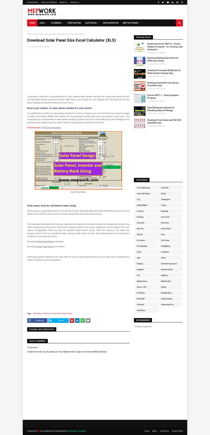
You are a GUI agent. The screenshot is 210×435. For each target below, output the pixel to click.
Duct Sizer (165, 217)
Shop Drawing (166, 299)
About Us (63, 2)
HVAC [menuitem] (42, 23)
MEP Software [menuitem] (130, 23)
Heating (140, 264)
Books (163, 194)
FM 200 (140, 234)
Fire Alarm (141, 240)
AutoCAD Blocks (143, 194)
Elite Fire (140, 229)
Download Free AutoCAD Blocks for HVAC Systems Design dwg (164, 71)
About (154, 431)
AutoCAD (165, 188)
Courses (140, 211)
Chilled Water (142, 205)
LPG (138, 275)
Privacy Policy (32, 2)
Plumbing (141, 293)
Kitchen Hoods (167, 270)
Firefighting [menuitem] (74, 23)
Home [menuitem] (32, 23)
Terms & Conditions (49, 2)
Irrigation (140, 270)
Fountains (165, 252)
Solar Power (38, 34)
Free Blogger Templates (76, 431)
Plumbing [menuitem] (56, 23)
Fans (163, 234)
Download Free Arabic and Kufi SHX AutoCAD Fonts (164, 121)
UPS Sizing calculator (51, 127)
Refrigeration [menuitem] (110, 23)
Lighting (164, 275)
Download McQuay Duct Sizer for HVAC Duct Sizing (163, 59)
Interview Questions (169, 264)
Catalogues (165, 199)
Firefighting (165, 246)
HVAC (163, 258)
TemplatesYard (48, 431)
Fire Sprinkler (142, 246)
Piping (163, 287)
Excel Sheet (57, 313)
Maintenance (142, 281)
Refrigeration (166, 293)
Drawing (140, 217)
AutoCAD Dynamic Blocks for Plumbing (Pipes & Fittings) (161, 109)
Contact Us (74, 2)
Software (140, 305)
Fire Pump (165, 240)
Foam (139, 252)
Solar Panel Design (45, 241)
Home (29, 34)
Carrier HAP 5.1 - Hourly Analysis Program (163, 96)
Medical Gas (166, 281)
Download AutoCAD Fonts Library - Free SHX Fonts (163, 84)
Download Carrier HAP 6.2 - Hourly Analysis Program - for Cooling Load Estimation (165, 47)
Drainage (164, 211)
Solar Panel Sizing (45, 246)
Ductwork (140, 223)
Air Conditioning (143, 188)
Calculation (37, 313)
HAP (138, 258)
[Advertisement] (130, 12)
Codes (163, 205)
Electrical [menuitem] (91, 23)
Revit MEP (141, 299)
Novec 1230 (141, 287)
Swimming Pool (167, 305)
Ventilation (141, 310)
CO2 (138, 199)
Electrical (47, 313)
